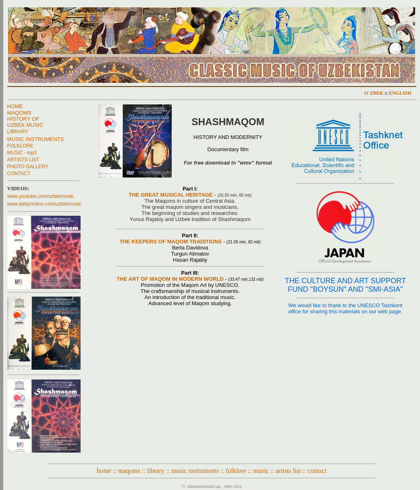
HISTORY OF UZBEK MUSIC (25, 122)
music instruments (195, 470)
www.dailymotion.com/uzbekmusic (44, 204)
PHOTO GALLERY (27, 166)
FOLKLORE (20, 146)
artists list (288, 470)
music (261, 470)
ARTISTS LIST (23, 160)
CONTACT (19, 173)
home (104, 470)
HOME (15, 106)
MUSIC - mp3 (22, 153)
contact (317, 470)
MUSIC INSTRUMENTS (35, 139)
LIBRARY (17, 131)
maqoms (129, 470)
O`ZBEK (373, 93)
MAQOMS (19, 113)
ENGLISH (400, 93)
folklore (236, 470)
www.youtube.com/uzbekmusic (40, 196)
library (155, 470)
